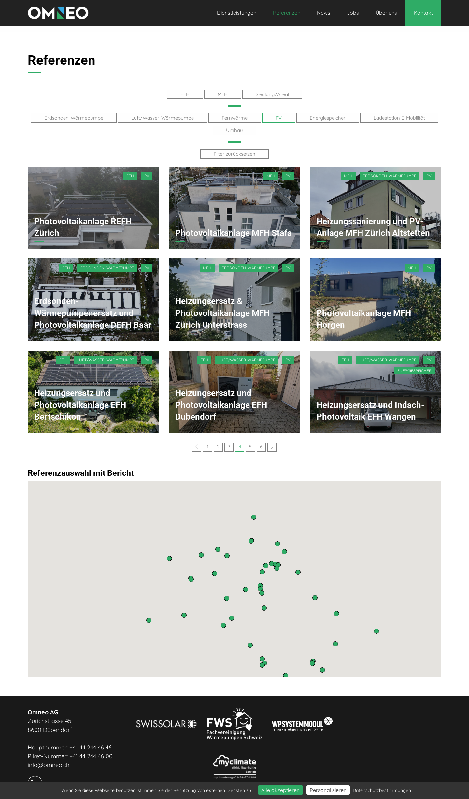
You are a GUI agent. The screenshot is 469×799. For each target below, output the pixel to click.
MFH (223, 94)
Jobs (353, 12)
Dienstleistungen (236, 12)
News (323, 12)
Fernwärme (235, 117)
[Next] (272, 445)
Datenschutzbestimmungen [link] (382, 790)
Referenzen (286, 12)
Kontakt (423, 12)
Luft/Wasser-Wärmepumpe (162, 117)
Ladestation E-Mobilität (399, 117)
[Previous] (196, 445)
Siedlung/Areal (272, 94)
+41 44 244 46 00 (91, 755)
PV (279, 117)
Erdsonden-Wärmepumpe (73, 117)
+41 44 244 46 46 (90, 746)
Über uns (386, 12)
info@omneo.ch (48, 763)
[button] (285, 674)
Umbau (234, 129)
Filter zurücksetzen (234, 153)
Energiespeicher (328, 117)
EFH (185, 94)
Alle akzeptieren (280, 790)
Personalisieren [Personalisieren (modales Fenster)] (328, 790)
